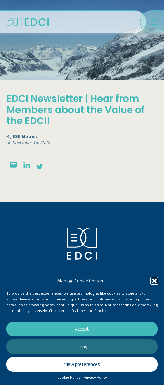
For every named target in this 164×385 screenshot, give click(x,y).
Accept (82, 329)
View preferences (82, 364)
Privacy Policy (95, 377)
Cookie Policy (68, 377)
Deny (82, 346)
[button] (154, 281)
